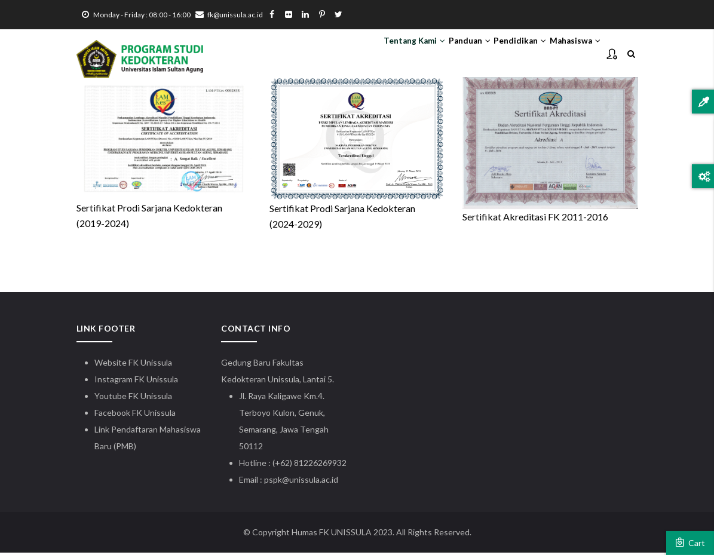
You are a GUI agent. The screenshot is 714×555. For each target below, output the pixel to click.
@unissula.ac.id (310, 482)
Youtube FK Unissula (134, 398)
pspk (273, 482)
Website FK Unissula (133, 365)
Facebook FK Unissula (135, 415)
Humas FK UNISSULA (332, 534)
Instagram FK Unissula (136, 381)
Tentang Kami (371, 54)
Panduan (439, 54)
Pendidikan (501, 54)
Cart (690, 542)
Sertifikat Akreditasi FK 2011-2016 (535, 219)
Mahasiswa (568, 54)
